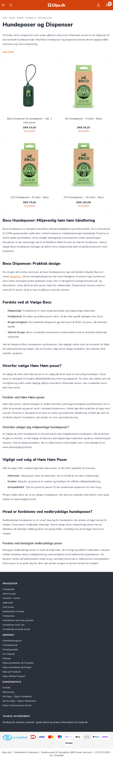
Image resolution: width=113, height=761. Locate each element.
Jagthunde (8, 602)
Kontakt (6, 687)
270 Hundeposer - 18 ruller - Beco (83, 197)
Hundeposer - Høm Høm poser (39, 17)
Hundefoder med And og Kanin (18, 620)
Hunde (12, 17)
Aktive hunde (9, 593)
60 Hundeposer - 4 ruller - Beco (83, 118)
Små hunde (8, 607)
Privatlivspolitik (10, 649)
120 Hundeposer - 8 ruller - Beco (29, 197)
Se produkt (29, 130)
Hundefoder (8, 589)
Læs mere (8, 51)
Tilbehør (20, 17)
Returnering (8, 692)
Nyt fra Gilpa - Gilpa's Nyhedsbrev (19, 700)
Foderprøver (9, 615)
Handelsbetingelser (12, 640)
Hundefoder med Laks (14, 624)
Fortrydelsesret (10, 645)
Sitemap (7, 658)
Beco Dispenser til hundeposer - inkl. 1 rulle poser (29, 120)
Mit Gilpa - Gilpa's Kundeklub (17, 696)
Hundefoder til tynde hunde (16, 629)
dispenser (15, 276)
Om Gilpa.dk (9, 654)
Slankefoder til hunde (13, 611)
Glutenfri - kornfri (11, 598)
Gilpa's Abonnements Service (17, 705)
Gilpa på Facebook (12, 671)
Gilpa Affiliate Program (14, 676)
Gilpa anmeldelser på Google (17, 667)
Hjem (5, 17)
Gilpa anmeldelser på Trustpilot (18, 662)
